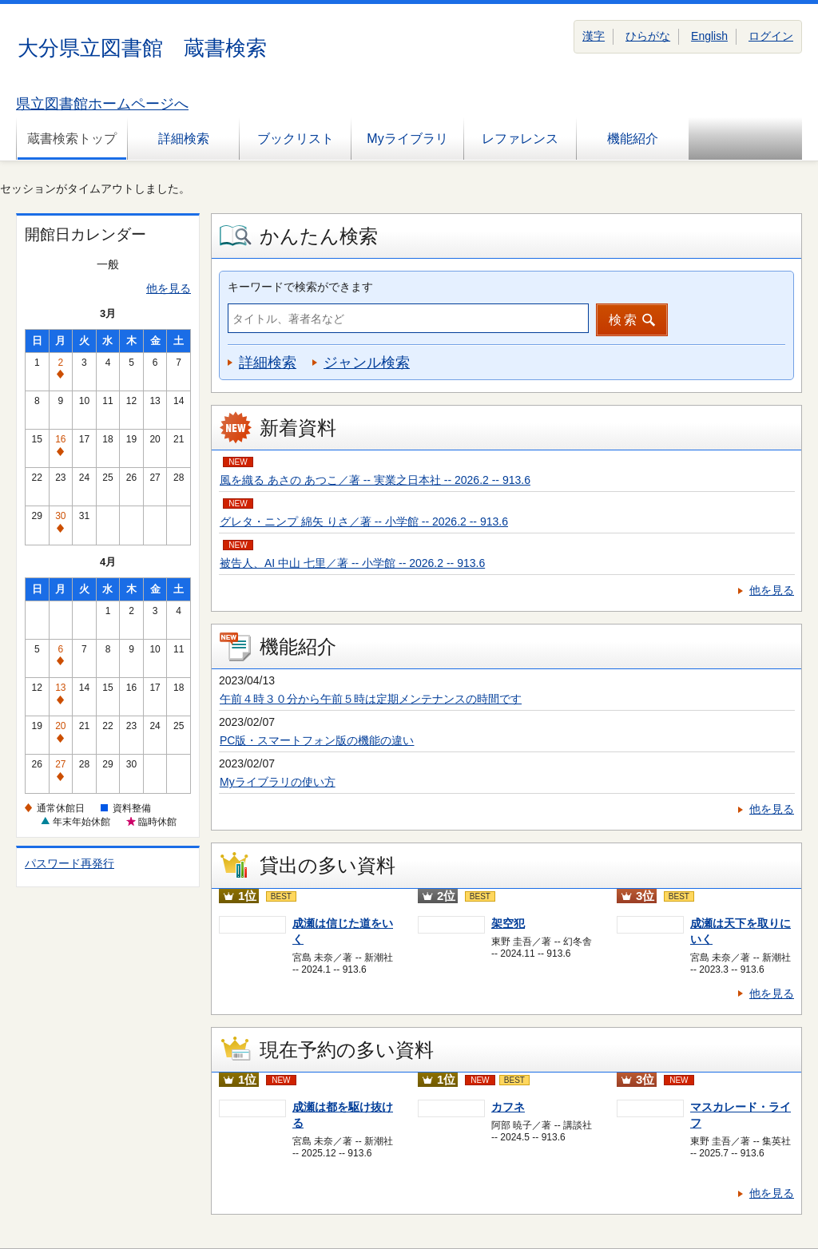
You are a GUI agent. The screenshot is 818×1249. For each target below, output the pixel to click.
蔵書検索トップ (72, 138)
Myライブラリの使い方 (278, 781)
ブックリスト (295, 138)
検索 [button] (624, 320)
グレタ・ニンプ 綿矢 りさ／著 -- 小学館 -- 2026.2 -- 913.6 (364, 521)
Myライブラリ (407, 138)
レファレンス (520, 138)
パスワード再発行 (69, 863)
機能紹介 (632, 138)
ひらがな (647, 36)
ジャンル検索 (367, 363)
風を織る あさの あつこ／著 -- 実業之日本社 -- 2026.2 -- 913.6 (375, 480)
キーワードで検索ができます (300, 286)
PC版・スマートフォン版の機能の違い (317, 740)
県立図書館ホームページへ (102, 104)
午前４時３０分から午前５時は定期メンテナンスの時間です (371, 698)
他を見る (168, 288)
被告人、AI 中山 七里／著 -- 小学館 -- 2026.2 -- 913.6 (352, 563)
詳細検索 (183, 138)
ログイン (771, 36)
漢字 (593, 36)
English (709, 36)
